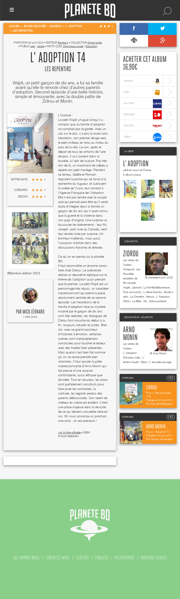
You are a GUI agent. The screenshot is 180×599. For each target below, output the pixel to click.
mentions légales (154, 557)
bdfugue (143, 114)
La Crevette (137, 296)
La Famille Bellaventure (157, 287)
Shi (145, 301)
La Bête (136, 301)
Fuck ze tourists (132, 292)
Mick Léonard (33, 311)
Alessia (150, 296)
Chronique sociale (73, 46)
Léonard (136, 287)
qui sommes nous (26, 557)
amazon (143, 81)
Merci (144, 362)
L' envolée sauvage (160, 362)
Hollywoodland (157, 301)
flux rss (82, 557)
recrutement (124, 557)
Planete (90, 11)
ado (33, 46)
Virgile (126, 287)
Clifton (126, 301)
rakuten (143, 126)
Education (91, 46)
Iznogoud (128, 269)
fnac (143, 92)
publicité (101, 557)
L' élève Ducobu (153, 292)
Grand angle (95, 42)
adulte (40, 46)
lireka (143, 137)
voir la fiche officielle (69, 432)
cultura (143, 103)
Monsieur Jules (131, 357)
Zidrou (131, 254)
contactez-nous (57, 557)
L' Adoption (136, 164)
